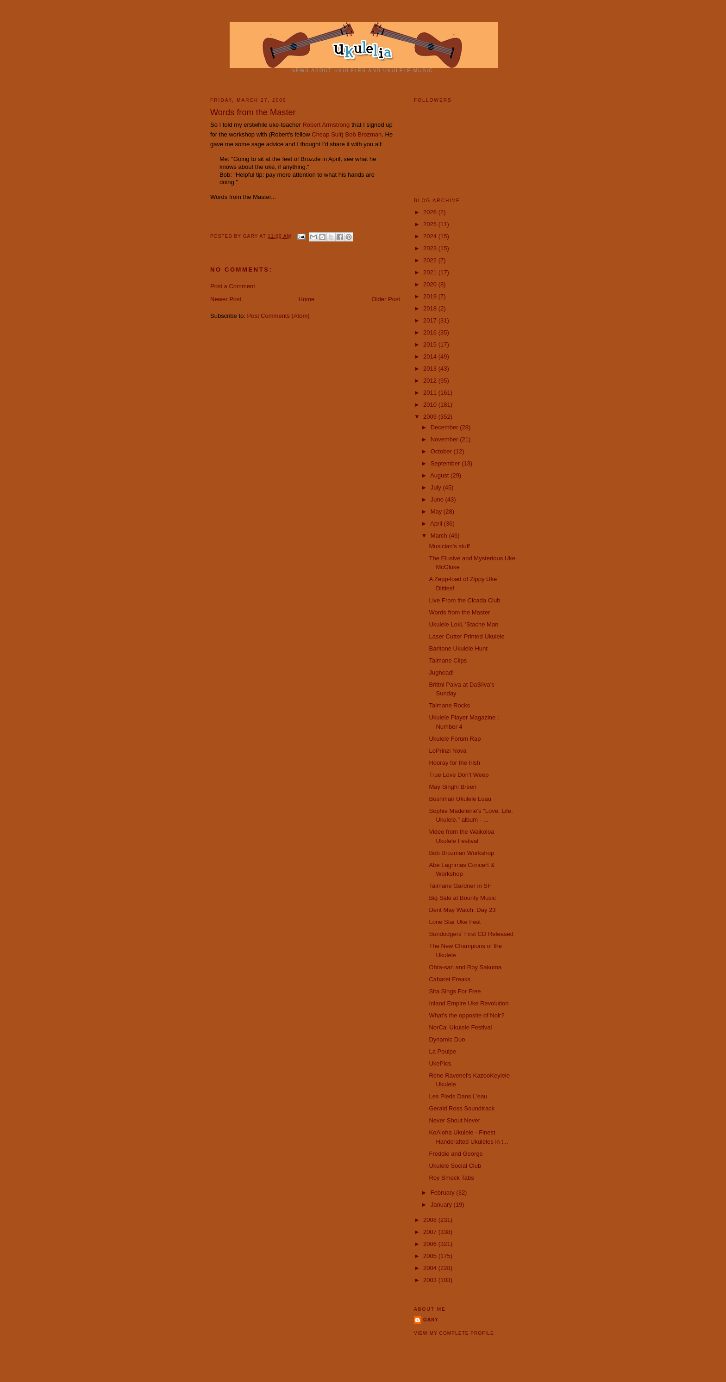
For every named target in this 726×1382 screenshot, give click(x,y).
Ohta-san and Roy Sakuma (465, 967)
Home (307, 299)
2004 (430, 1267)
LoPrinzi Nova (447, 750)
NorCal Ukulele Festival (460, 1027)
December (445, 427)
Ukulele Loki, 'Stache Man (463, 624)
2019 (430, 296)
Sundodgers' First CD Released (471, 933)
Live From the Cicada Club (464, 600)
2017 (430, 320)
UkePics (440, 1063)
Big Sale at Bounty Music (462, 897)
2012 (430, 380)
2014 (430, 356)
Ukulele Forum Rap (455, 738)
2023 (430, 248)
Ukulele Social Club (455, 1165)
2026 (430, 212)
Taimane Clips (448, 660)
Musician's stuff (449, 546)
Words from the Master (459, 612)
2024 (430, 236)
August (440, 475)
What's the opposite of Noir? (466, 1015)
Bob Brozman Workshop (461, 852)
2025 (430, 224)
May (437, 511)
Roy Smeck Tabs (451, 1177)
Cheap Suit (326, 134)
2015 (430, 344)
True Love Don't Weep (458, 774)
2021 (430, 272)
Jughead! (441, 672)
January (442, 1204)
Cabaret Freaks (449, 979)
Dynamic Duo (447, 1039)
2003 (430, 1280)
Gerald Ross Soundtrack (461, 1108)
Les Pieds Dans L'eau (458, 1096)
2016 (430, 332)
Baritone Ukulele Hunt (458, 648)
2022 (430, 260)
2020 (430, 284)
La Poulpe (442, 1051)
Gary (251, 236)
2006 (430, 1243)
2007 (430, 1231)
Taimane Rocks (449, 705)
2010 (430, 404)
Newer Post (225, 299)
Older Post (386, 299)
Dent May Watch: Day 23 (462, 909)
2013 (430, 368)
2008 (430, 1219)
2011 (430, 392)
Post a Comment (232, 286)
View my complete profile (454, 1333)
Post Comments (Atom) (278, 315)
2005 (430, 1255)
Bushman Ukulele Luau (460, 798)
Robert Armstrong (326, 124)
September (446, 463)
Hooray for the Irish (454, 762)
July (437, 487)
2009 (430, 416)
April (437, 523)
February (444, 1192)
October (442, 451)
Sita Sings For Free (455, 991)
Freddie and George (455, 1153)
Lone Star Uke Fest (455, 921)
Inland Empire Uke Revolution (468, 1003)
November (445, 439)
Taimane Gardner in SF (460, 885)
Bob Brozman (363, 134)
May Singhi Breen (452, 786)
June (438, 499)
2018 (430, 308)
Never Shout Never (454, 1120)
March (440, 535)
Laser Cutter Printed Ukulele (466, 636)
